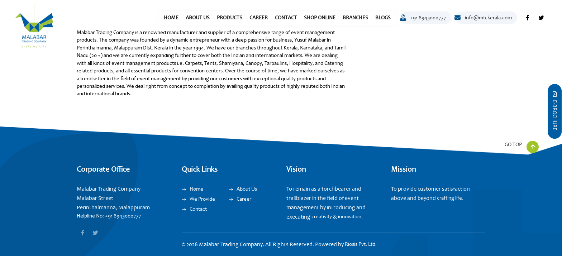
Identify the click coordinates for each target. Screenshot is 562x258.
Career (258, 18)
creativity (321, 216)
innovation (349, 216)
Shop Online (319, 18)
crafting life (449, 198)
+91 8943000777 (423, 19)
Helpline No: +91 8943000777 (109, 215)
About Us (198, 18)
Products (229, 18)
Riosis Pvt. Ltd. (361, 244)
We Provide (202, 199)
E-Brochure (554, 110)
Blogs (383, 18)
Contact (286, 18)
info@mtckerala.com (484, 17)
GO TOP (522, 146)
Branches (355, 18)
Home (171, 18)
